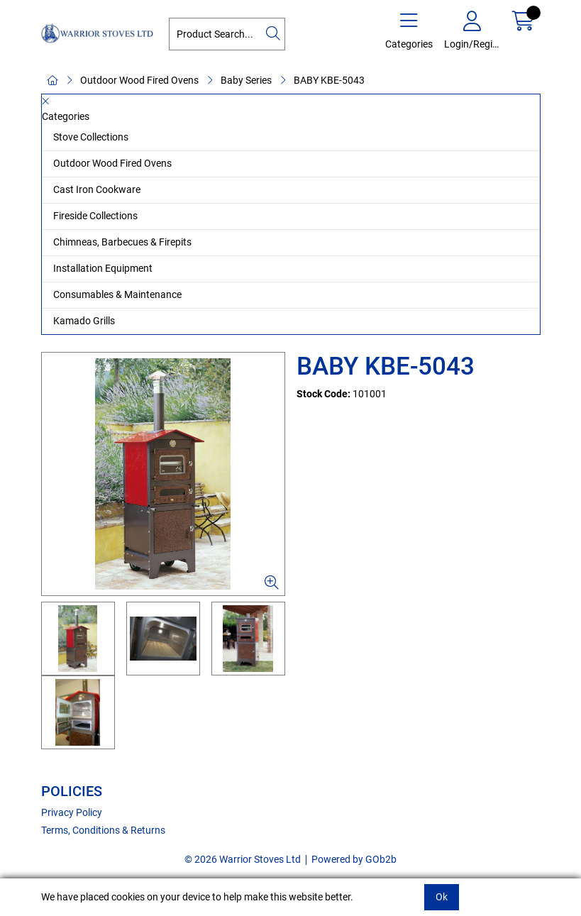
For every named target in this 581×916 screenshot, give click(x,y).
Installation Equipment (103, 268)
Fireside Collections (95, 215)
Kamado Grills (84, 320)
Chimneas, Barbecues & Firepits (122, 242)
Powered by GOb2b (354, 859)
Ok (442, 897)
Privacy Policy (71, 812)
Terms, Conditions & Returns (103, 830)
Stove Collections (90, 137)
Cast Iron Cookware (96, 189)
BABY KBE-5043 (329, 80)
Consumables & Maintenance (117, 294)
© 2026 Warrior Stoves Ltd (242, 859)
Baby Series (246, 80)
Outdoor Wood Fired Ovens (139, 80)
